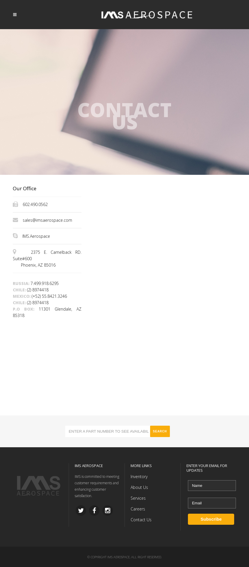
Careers (138, 509)
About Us (139, 487)
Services (138, 498)
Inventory (139, 476)
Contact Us (141, 519)
